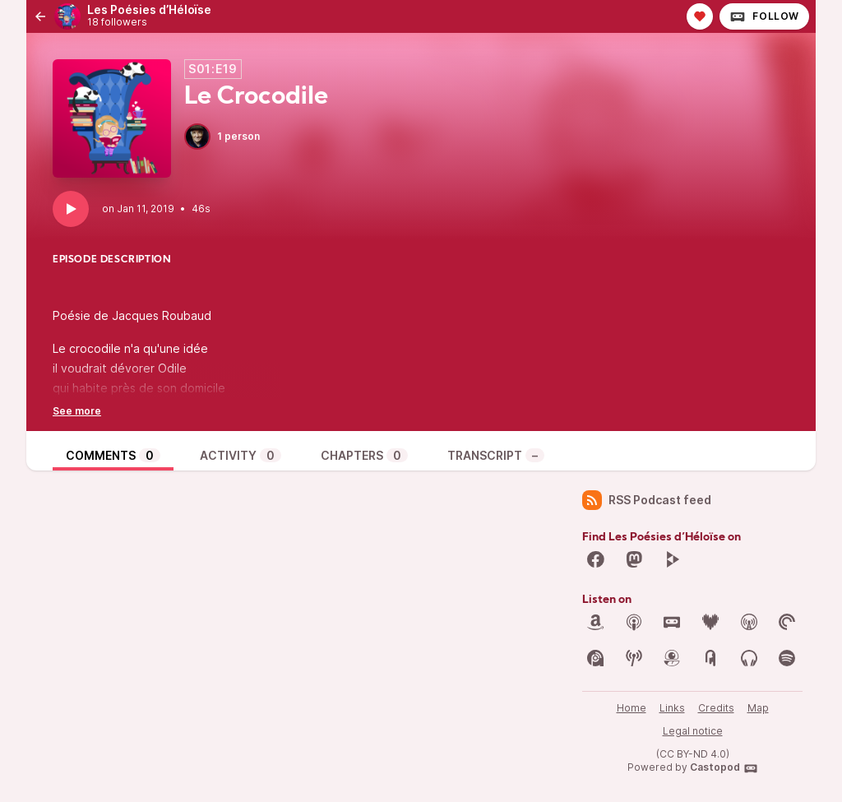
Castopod (724, 768)
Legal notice (693, 731)
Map (758, 708)
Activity (240, 455)
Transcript (495, 455)
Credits (716, 708)
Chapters (364, 455)
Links (672, 708)
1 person (222, 136)
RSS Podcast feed (646, 500)
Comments (113, 455)
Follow (764, 16)
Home (631, 708)
